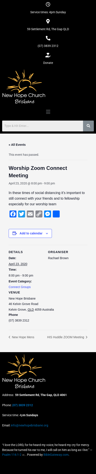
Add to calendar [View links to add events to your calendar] (31, 233)
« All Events (17, 144)
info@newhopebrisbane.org (29, 425)
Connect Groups (20, 287)
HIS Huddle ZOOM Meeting (66, 337)
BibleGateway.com (56, 454)
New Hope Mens (22, 337)
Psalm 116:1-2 (11, 454)
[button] (48, 112)
